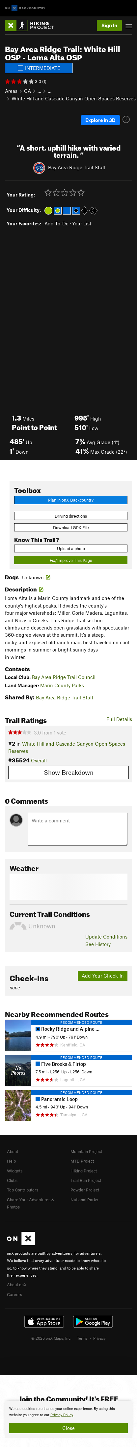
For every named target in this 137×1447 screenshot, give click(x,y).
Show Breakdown (69, 772)
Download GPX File (71, 527)
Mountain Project (86, 1151)
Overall (39, 760)
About (12, 1151)
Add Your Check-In (103, 976)
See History (98, 944)
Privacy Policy (61, 1415)
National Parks (84, 1199)
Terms (82, 1338)
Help (11, 1161)
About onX (17, 1284)
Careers (14, 1294)
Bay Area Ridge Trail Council (64, 677)
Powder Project (84, 1189)
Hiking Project (83, 1170)
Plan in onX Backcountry (71, 500)
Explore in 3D (100, 120)
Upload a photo (71, 548)
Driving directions (71, 516)
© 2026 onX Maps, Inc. (51, 1338)
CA (27, 91)
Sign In (109, 25)
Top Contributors (22, 1189)
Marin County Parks (62, 685)
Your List (81, 223)
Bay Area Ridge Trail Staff (77, 167)
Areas (11, 91)
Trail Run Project (85, 1180)
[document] (68, 1419)
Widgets (14, 1170)
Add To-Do (56, 223)
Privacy (99, 1338)
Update (106, 937)
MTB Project (82, 1161)
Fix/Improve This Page (71, 560)
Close (68, 1428)
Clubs (12, 1180)
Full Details (119, 719)
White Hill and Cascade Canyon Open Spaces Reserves (74, 98)
